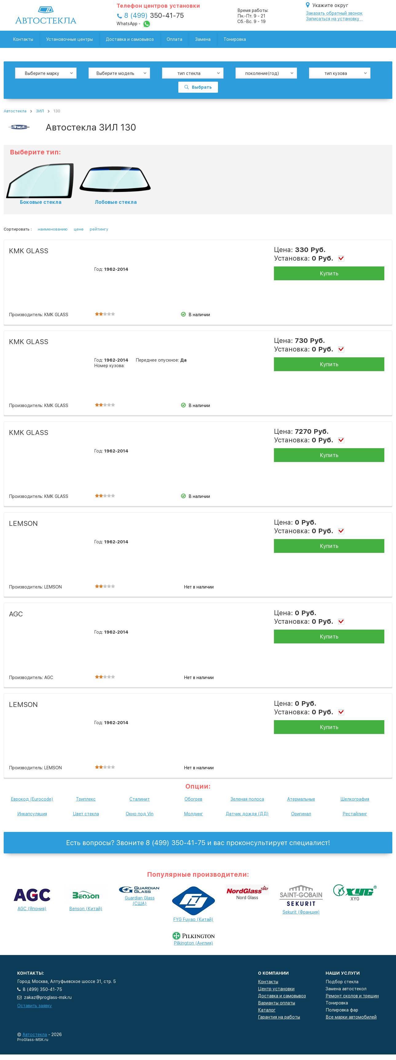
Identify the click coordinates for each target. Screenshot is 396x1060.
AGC (16, 614)
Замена (203, 39)
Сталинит (139, 799)
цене (79, 229)
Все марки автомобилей (351, 1017)
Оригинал (301, 813)
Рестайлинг (355, 813)
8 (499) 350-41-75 (42, 989)
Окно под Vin (139, 813)
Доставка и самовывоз (130, 39)
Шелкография (354, 799)
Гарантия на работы (279, 1017)
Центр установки (276, 988)
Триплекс (86, 799)
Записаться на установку (332, 18)
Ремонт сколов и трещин (352, 995)
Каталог (266, 1010)
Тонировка (235, 39)
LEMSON (23, 523)
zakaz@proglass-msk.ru (48, 997)
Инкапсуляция (32, 813)
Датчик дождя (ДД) (247, 813)
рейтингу (99, 229)
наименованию (53, 229)
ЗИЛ (40, 111)
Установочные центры (69, 39)
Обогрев (193, 799)
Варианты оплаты (276, 1002)
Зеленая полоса (247, 799)
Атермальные (301, 799)
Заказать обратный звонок (334, 13)
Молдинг (193, 813)
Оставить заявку (34, 1005)
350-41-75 (154, 15)
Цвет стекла (86, 813)
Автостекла (15, 111)
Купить (329, 273)
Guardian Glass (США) (139, 896)
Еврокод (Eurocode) (32, 799)
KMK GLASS (28, 251)
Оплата (174, 39)
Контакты (23, 39)
